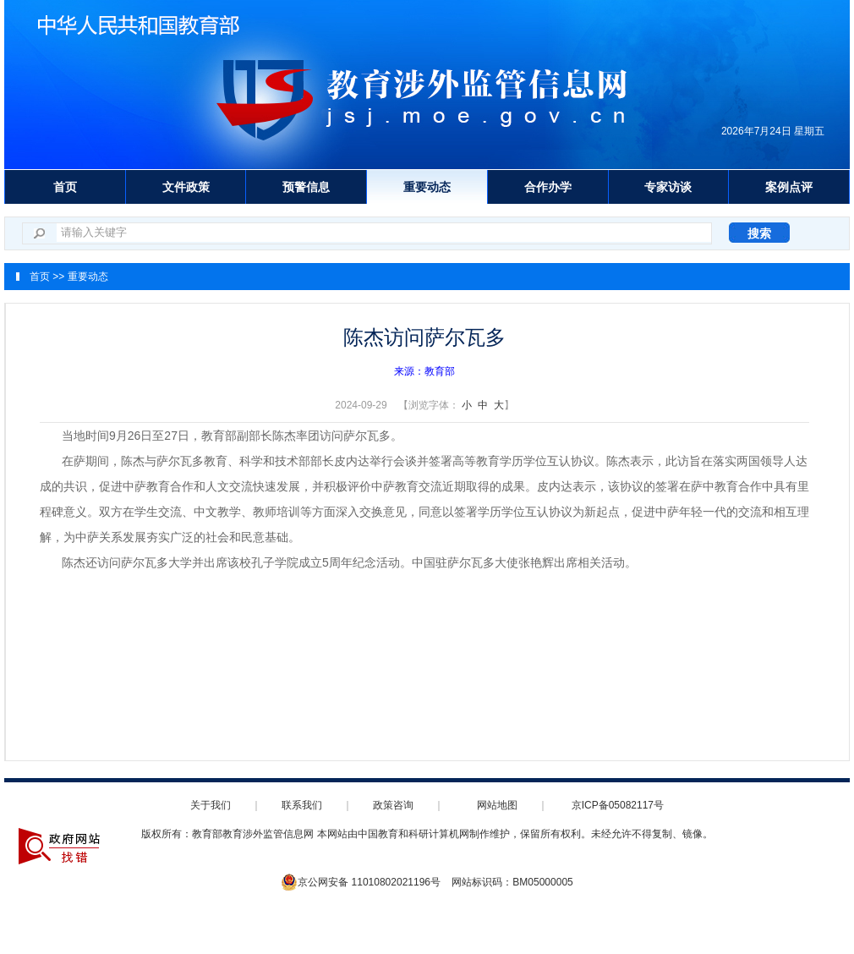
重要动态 (427, 187)
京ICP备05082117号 (618, 805)
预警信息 (306, 187)
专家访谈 (668, 187)
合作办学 (548, 187)
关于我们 (210, 805)
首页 (65, 187)
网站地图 (497, 805)
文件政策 (186, 187)
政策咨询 (393, 805)
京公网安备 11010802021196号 (361, 882)
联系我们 (302, 805)
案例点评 (789, 187)
